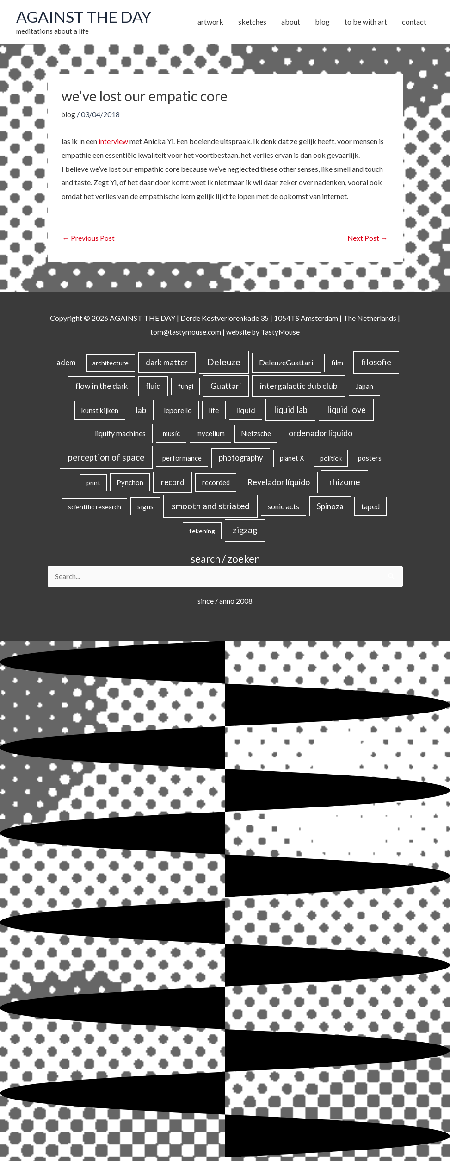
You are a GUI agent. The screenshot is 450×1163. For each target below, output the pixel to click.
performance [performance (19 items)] (182, 459)
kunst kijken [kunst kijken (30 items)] (99, 411)
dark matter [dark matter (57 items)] (167, 364)
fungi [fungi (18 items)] (185, 388)
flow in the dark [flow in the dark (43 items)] (101, 387)
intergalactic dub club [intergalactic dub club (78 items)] (299, 387)
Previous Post (88, 238)
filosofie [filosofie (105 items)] (376, 363)
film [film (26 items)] (337, 364)
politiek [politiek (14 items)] (331, 459)
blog (69, 115)
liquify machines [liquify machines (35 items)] (120, 434)
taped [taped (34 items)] (370, 507)
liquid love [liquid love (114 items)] (346, 411)
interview (113, 142)
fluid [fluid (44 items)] (153, 387)
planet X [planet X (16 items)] (292, 459)
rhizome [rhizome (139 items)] (344, 482)
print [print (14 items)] (93, 484)
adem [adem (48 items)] (66, 364)
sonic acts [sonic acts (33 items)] (283, 507)
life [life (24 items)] (214, 411)
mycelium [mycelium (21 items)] (211, 435)
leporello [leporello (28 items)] (178, 411)
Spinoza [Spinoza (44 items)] (330, 507)
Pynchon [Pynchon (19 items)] (130, 483)
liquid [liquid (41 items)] (245, 410)
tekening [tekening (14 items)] (202, 532)
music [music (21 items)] (171, 435)
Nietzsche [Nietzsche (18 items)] (256, 435)
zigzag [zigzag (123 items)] (245, 531)
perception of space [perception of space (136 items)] (106, 458)
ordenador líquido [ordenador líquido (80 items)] (320, 434)
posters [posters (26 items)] (370, 459)
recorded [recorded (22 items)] (216, 483)
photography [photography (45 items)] (241, 459)
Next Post (367, 238)
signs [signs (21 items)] (145, 507)
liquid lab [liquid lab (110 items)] (291, 411)
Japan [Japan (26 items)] (364, 387)
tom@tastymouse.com (184, 333)
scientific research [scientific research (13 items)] (94, 508)
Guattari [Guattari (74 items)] (225, 387)
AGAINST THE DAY (85, 17)
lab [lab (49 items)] (141, 411)
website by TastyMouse (263, 333)
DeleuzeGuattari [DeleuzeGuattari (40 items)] (286, 363)
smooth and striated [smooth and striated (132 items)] (210, 507)
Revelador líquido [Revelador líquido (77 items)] (278, 483)
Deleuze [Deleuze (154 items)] (223, 363)
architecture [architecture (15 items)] (110, 364)
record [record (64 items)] (173, 483)
